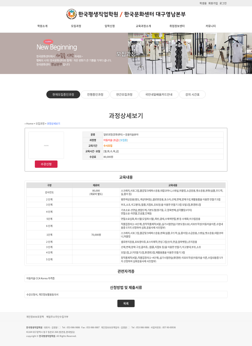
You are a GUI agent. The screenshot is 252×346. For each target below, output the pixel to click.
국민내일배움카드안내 (158, 94)
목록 (126, 303)
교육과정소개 (143, 26)
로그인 (223, 3)
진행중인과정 (95, 94)
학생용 (203, 3)
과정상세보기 (53, 123)
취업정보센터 (177, 26)
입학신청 (110, 26)
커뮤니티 (211, 26)
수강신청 (46, 164)
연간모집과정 (124, 94)
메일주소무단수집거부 (57, 316)
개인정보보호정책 (35, 316)
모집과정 (76, 26)
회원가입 (213, 3)
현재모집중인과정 (63, 94)
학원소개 (42, 26)
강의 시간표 (192, 94)
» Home (29, 123)
